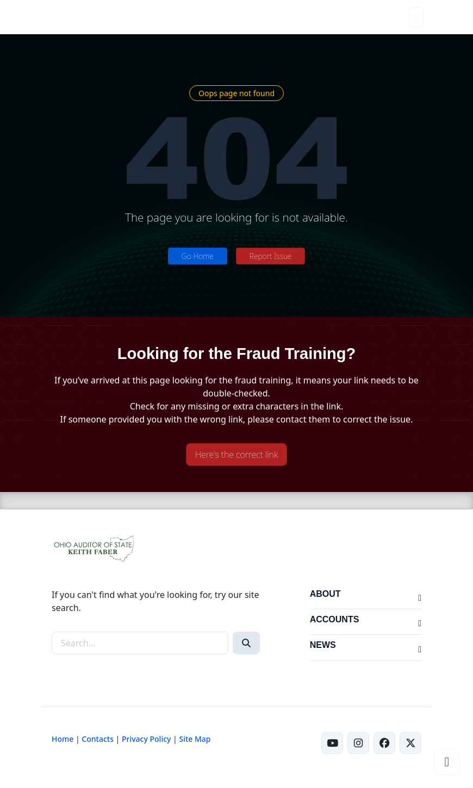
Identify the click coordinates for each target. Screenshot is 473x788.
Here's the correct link (236, 455)
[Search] (246, 643)
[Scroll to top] (447, 762)
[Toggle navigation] (416, 17)
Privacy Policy (146, 739)
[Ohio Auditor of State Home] (77, 17)
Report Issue (271, 256)
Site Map (194, 739)
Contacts (98, 739)
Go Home (198, 256)
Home (62, 739)
